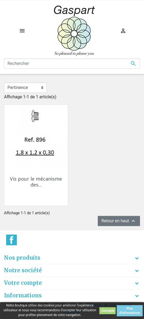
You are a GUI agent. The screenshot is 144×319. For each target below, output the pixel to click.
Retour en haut (119, 221)
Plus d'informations (129, 311)
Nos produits (22, 257)
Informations (23, 295)
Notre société (23, 270)
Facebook (11, 240)
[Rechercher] (72, 64)
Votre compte (23, 282)
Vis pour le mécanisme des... (36, 182)
